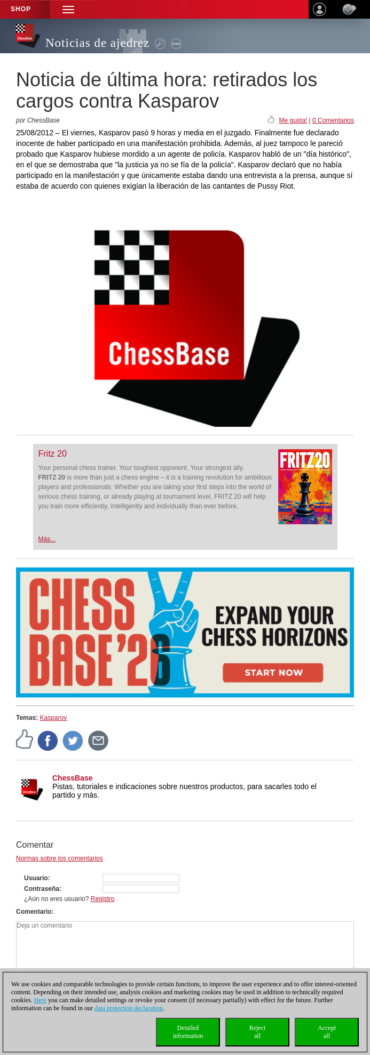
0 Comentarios (333, 120)
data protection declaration (129, 1008)
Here (40, 1000)
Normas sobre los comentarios (59, 858)
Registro (103, 899)
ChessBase (72, 778)
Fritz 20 (52, 453)
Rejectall (257, 1032)
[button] (68, 9)
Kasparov (53, 717)
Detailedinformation (188, 1032)
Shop (21, 9)
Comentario (34, 911)
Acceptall (327, 1032)
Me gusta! (293, 120)
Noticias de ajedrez (97, 43)
